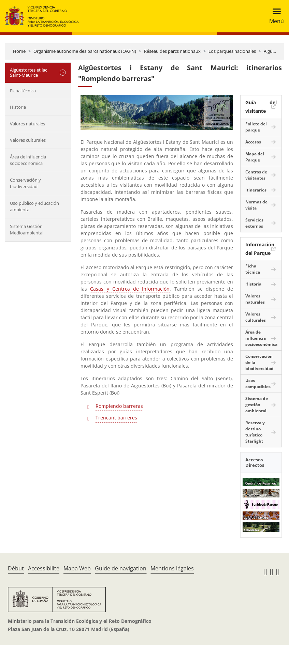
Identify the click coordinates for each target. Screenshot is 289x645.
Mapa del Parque (254, 157)
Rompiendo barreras (119, 406)
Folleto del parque (256, 127)
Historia (18, 107)
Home (19, 51)
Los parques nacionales (232, 51)
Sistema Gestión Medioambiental (26, 229)
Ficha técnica (23, 91)
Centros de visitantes (256, 175)
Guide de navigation (120, 568)
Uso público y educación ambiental (34, 206)
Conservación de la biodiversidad (259, 362)
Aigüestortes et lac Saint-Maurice (28, 72)
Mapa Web (77, 568)
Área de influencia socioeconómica (28, 160)
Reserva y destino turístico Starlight (255, 432)
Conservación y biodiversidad (25, 183)
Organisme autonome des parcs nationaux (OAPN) (84, 51)
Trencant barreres (116, 417)
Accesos (253, 142)
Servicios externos (254, 223)
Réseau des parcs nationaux (172, 51)
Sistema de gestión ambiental (256, 405)
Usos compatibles (258, 383)
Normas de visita (256, 205)
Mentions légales (172, 568)
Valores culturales (28, 140)
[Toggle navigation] (274, 16)
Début (16, 568)
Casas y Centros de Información (130, 289)
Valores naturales (27, 124)
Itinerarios (255, 190)
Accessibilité (43, 568)
